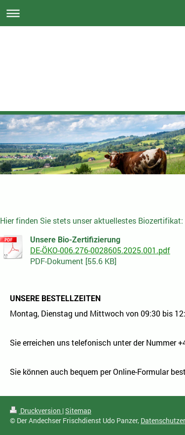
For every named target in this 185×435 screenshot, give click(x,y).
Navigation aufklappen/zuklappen (92, 13)
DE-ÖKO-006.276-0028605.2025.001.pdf (100, 250)
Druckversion (36, 410)
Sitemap (78, 410)
